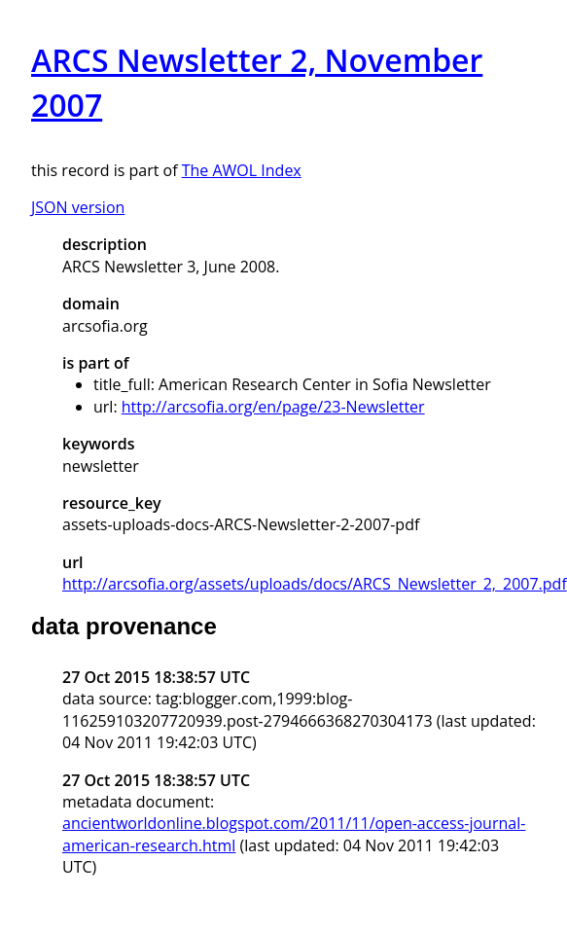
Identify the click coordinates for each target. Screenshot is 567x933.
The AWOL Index (241, 170)
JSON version (77, 207)
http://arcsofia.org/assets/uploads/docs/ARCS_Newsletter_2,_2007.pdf (314, 583)
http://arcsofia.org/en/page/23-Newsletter (273, 406)
